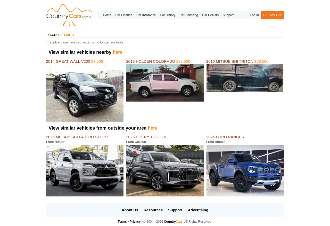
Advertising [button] (198, 210)
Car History (167, 15)
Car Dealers (210, 15)
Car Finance (124, 15)
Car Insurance (146, 15)
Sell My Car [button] (272, 15)
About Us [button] (130, 210)
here (117, 52)
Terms (122, 221)
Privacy (135, 221)
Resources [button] (153, 210)
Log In (254, 15)
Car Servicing (188, 15)
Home (107, 15)
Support (228, 15)
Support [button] (175, 210)
